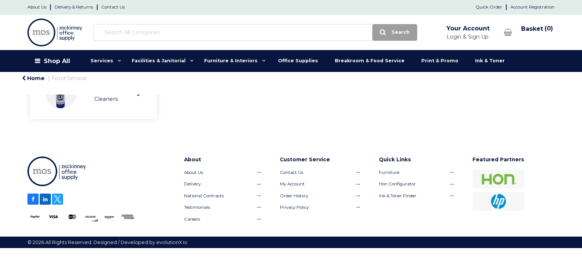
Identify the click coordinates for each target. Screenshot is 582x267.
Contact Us (113, 7)
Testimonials (197, 207)
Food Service (69, 78)
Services (102, 60)
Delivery (192, 184)
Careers (192, 219)
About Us (36, 7)
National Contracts (204, 195)
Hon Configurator (397, 184)
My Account (292, 184)
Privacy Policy (294, 207)
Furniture (389, 172)
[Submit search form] (325, 32)
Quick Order (488, 7)
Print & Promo (439, 60)
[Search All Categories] (220, 32)
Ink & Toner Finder (397, 195)
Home (33, 78)
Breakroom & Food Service (370, 60)
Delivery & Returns (74, 7)
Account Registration (532, 7)
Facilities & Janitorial (159, 60)
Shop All (57, 61)
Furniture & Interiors (231, 60)
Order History (294, 195)
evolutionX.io (171, 242)
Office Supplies (298, 60)
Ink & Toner (490, 60)
